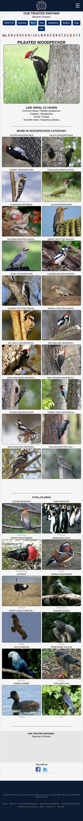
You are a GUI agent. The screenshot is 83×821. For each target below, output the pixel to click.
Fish (42, 23)
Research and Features (49, 803)
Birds (33, 23)
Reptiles (66, 23)
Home (5, 803)
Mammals (22, 23)
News (42, 806)
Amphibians (53, 23)
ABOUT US (9, 23)
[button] (7, 75)
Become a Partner (41, 17)
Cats (41, 28)
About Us (13, 803)
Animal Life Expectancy (28, 806)
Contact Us (50, 806)
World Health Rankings (28, 803)
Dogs (76, 23)
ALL (4, 35)
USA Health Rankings (70, 803)
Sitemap (60, 806)
